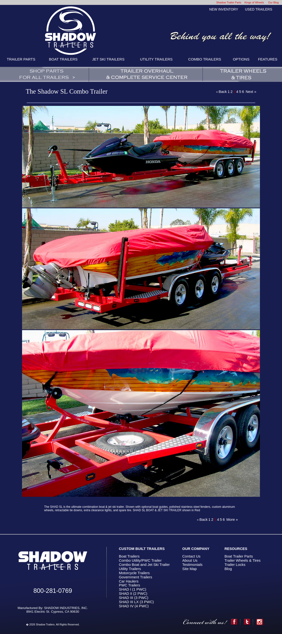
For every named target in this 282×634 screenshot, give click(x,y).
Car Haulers (129, 581)
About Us (189, 560)
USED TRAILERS (258, 9)
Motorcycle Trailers (134, 573)
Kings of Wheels (254, 2)
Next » (251, 91)
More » (232, 519)
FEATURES (267, 59)
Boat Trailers (129, 556)
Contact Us (191, 556)
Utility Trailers (130, 569)
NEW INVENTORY (223, 9)
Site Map (189, 569)
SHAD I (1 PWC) (132, 589)
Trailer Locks (234, 564)
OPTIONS (241, 59)
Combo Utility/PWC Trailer (140, 560)
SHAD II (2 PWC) (133, 593)
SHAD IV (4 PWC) (134, 606)
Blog (228, 569)
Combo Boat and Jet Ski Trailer (144, 564)
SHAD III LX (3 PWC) (136, 602)
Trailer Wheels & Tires (242, 560)
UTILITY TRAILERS (156, 59)
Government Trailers (135, 577)
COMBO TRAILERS (204, 59)
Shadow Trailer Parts (228, 2)
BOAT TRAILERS (63, 59)
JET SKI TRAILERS (108, 59)
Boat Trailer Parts (238, 556)
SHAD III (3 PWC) (133, 598)
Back (222, 91)
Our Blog (273, 2)
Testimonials (192, 564)
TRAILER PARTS (21, 59)
